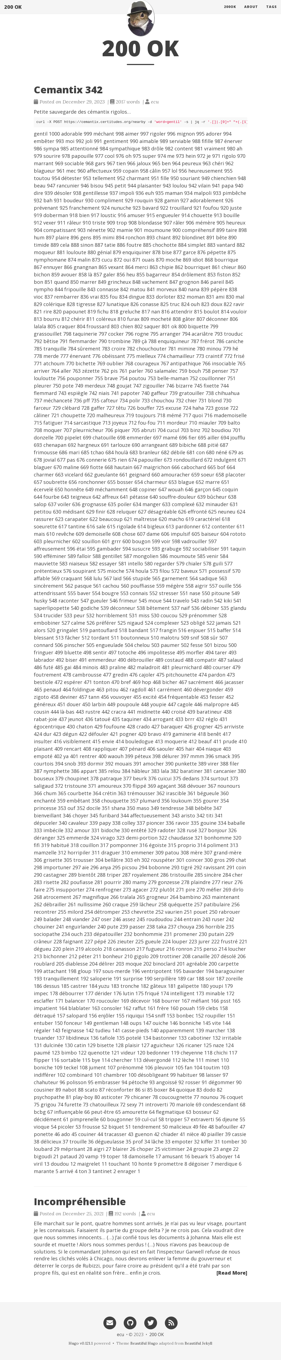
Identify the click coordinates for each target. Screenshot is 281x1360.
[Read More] (232, 1272)
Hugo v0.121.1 (81, 1343)
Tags (271, 12)
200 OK (13, 12)
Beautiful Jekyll (198, 1343)
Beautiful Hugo (144, 1343)
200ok (230, 12)
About (251, 12)
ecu (120, 1334)
